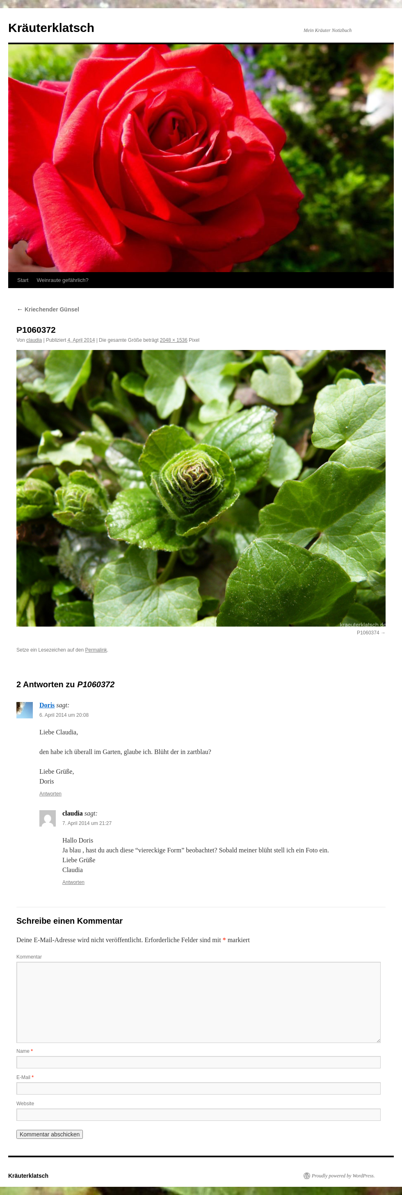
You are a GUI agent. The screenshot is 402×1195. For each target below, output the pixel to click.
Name (24, 1051)
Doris (47, 705)
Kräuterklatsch (51, 27)
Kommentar (29, 957)
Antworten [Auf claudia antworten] (73, 882)
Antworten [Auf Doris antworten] (50, 794)
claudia (34, 340)
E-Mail (25, 1077)
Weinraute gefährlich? (62, 280)
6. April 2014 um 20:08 (64, 715)
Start (22, 280)
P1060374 (368, 633)
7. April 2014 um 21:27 (87, 823)
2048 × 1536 (173, 340)
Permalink (96, 650)
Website (25, 1103)
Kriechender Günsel (47, 309)
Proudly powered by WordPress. (343, 1176)
